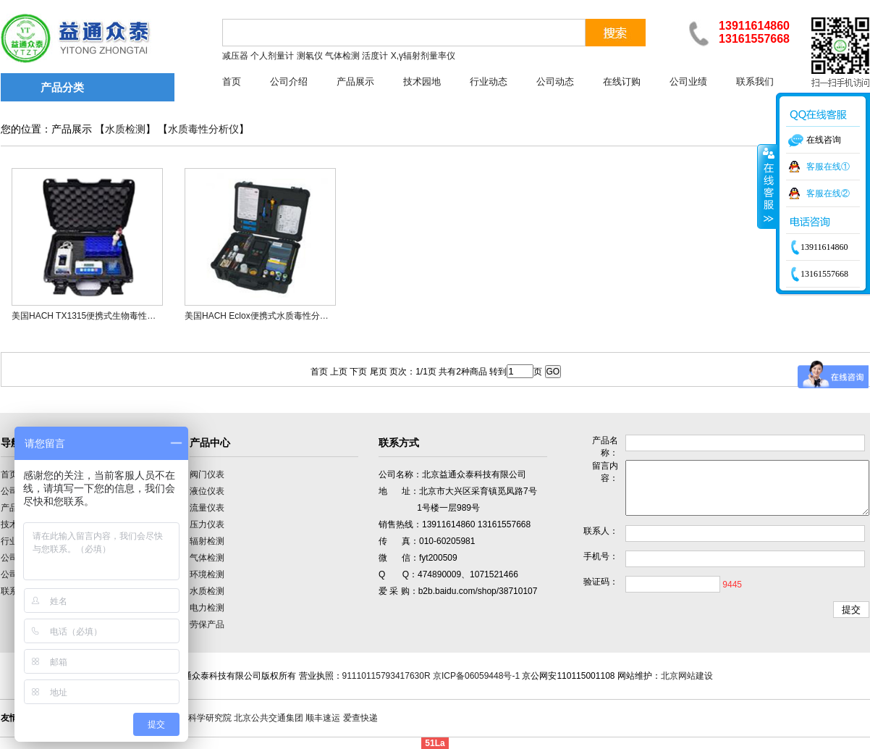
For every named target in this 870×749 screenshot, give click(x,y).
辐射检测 (207, 541)
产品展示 (355, 81)
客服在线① (828, 167)
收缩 (767, 186)
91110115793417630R (386, 676)
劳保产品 (207, 624)
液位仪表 (207, 491)
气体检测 (207, 558)
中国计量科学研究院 (192, 718)
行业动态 (488, 81)
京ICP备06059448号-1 (476, 676)
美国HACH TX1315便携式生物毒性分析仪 (92, 316)
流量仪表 (207, 508)
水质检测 (125, 129)
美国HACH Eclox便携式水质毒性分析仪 (261, 316)
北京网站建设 (687, 676)
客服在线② (828, 193)
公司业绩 (688, 81)
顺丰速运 (322, 718)
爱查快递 (360, 718)
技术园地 (422, 81)
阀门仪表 (207, 474)
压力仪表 (207, 524)
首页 (231, 81)
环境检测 (207, 574)
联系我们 (755, 81)
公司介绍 (289, 81)
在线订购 (622, 81)
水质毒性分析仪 (203, 129)
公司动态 (555, 81)
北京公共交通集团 (268, 718)
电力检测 (207, 608)
